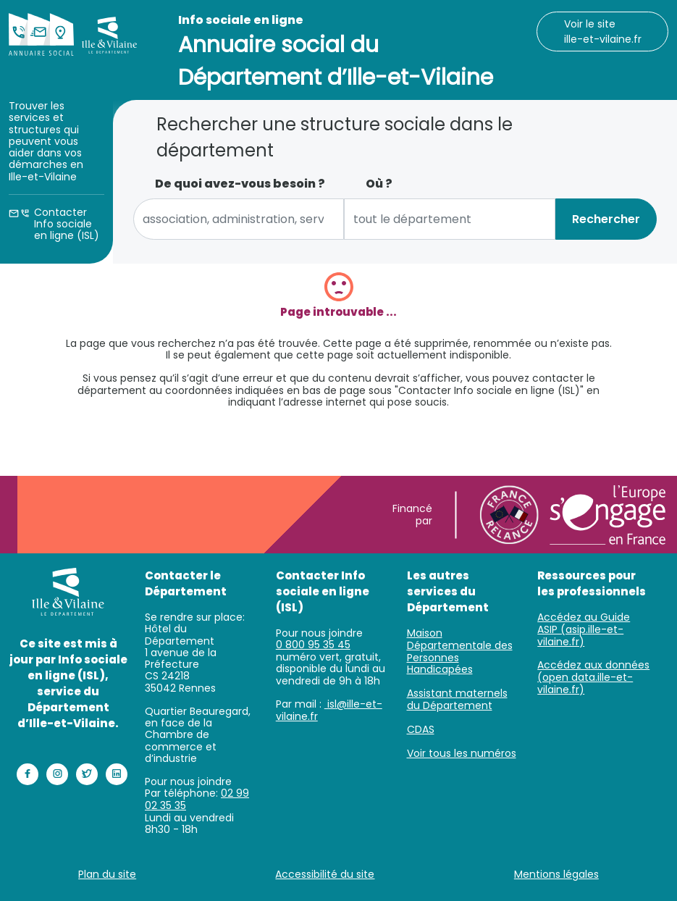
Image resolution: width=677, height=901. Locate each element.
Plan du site (107, 874)
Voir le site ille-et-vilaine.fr (603, 31)
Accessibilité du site (324, 874)
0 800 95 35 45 (313, 644)
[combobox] (239, 219)
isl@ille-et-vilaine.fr (329, 710)
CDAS (420, 729)
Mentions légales (556, 874)
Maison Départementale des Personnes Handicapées (460, 651)
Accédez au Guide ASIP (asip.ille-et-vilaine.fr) (583, 629)
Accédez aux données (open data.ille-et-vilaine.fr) (593, 677)
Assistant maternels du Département (457, 699)
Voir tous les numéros (461, 753)
